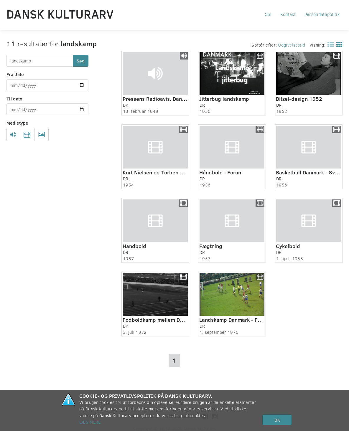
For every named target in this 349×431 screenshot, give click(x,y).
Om (268, 14)
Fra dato (15, 74)
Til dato (14, 99)
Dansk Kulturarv (60, 13)
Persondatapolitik (322, 14)
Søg (81, 61)
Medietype (17, 123)
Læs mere (90, 422)
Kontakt (288, 14)
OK (277, 420)
